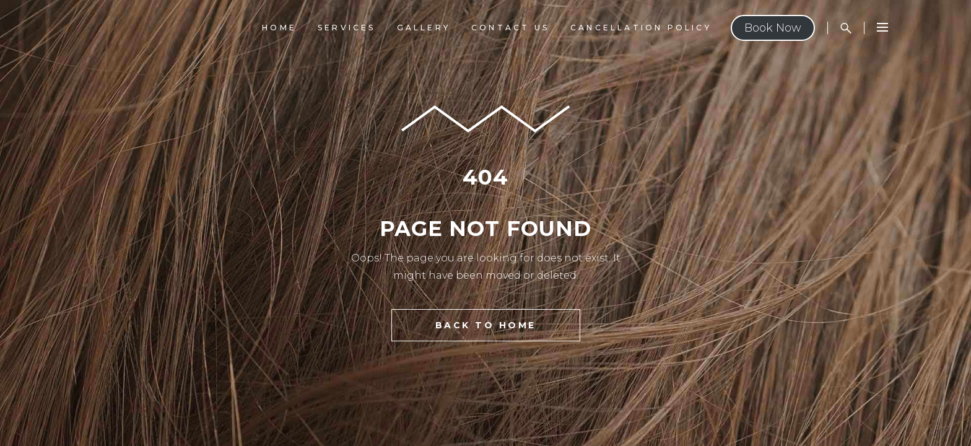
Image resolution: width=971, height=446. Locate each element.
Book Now (772, 28)
